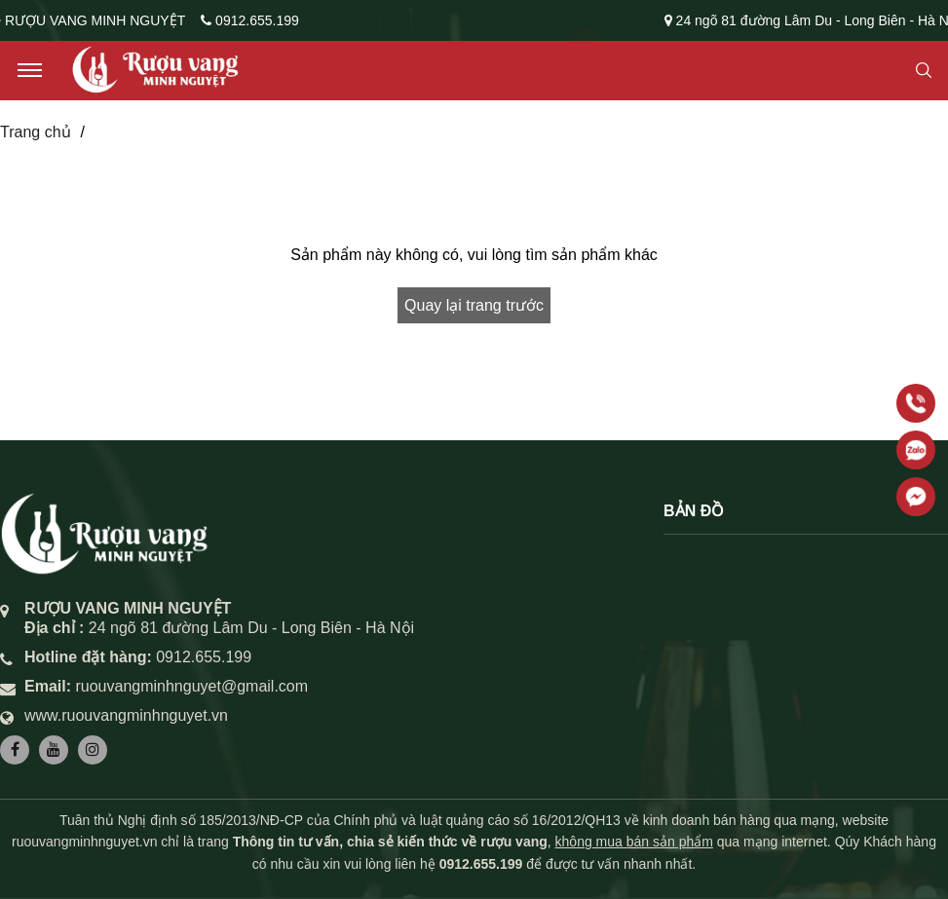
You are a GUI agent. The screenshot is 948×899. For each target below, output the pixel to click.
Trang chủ (35, 132)
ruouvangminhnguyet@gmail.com (191, 686)
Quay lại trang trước (474, 305)
